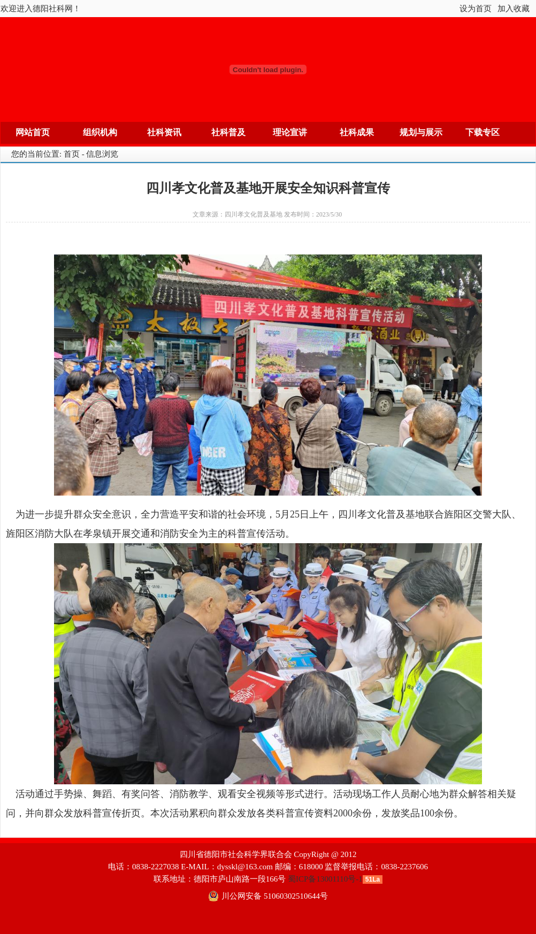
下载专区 (482, 132)
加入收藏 (513, 8)
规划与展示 (421, 132)
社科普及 (228, 132)
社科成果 (357, 132)
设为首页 (476, 8)
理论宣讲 (290, 132)
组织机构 (100, 132)
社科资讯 (164, 132)
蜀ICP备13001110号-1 (325, 879)
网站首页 (33, 132)
